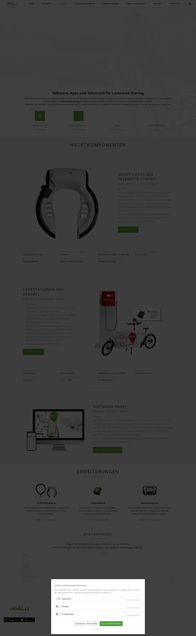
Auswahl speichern (86, 623)
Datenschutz (98, 630)
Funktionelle (67, 614)
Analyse (65, 606)
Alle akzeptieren (111, 623)
